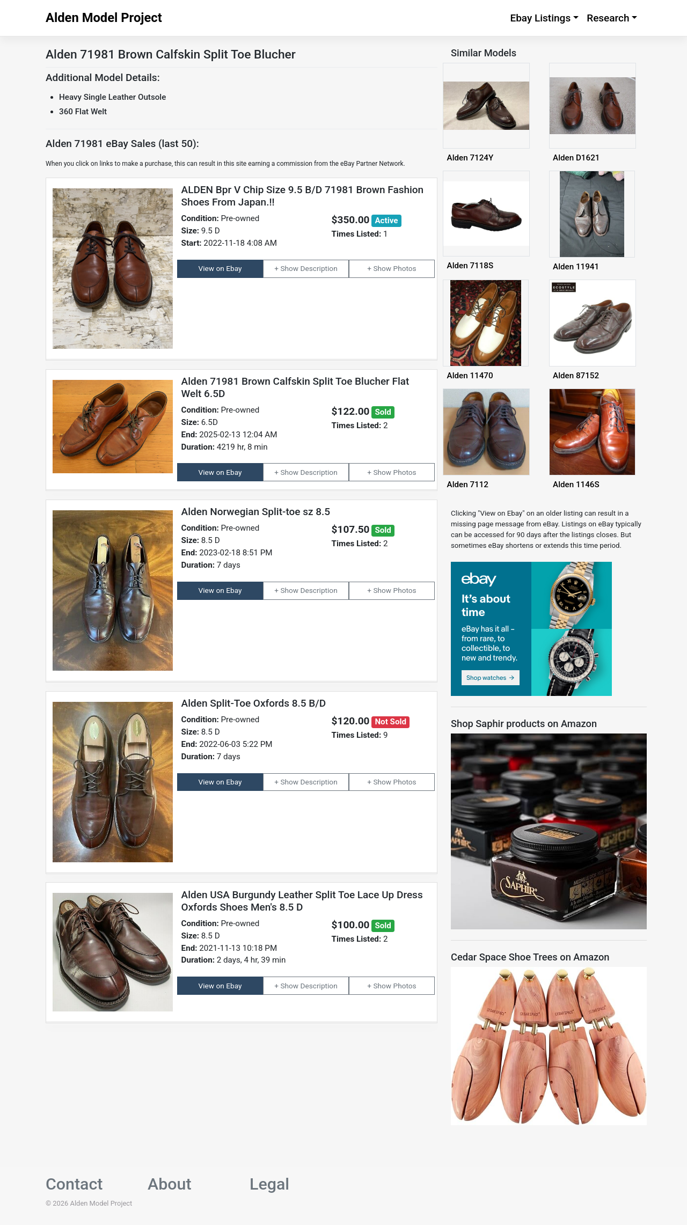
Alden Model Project (104, 17)
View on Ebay (220, 268)
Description (319, 268)
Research (608, 18)
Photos (404, 268)
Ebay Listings (540, 18)
